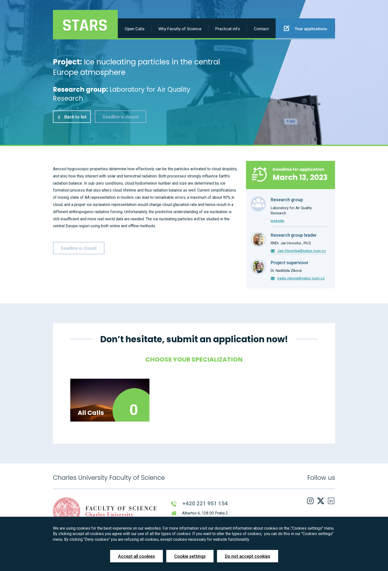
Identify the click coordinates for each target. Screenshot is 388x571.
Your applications (305, 28)
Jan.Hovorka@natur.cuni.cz (301, 251)
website (277, 221)
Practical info (227, 28)
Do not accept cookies (247, 556)
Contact (261, 28)
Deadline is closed (120, 116)
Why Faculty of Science (179, 28)
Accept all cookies (136, 556)
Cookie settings (190, 556)
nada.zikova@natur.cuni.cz (301, 278)
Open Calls (135, 28)
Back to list (72, 116)
